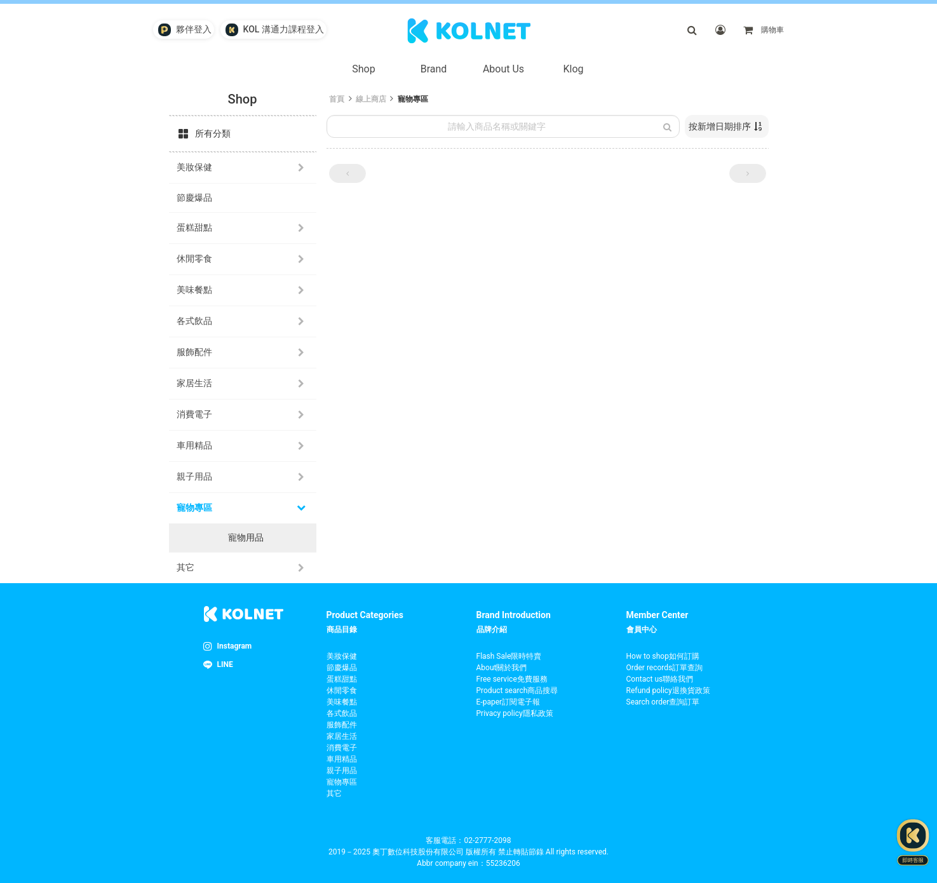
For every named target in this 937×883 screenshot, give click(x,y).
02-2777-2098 (487, 840)
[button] (347, 173)
